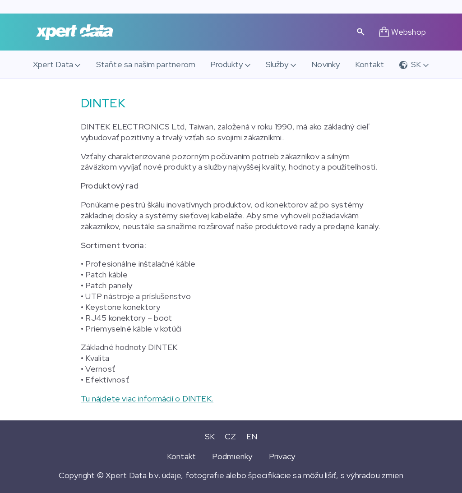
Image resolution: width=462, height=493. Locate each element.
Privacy (282, 456)
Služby (277, 64)
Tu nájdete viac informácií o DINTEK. (147, 398)
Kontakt (369, 64)
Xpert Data (53, 64)
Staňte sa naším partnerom (146, 64)
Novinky (325, 64)
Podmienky (232, 456)
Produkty (226, 64)
